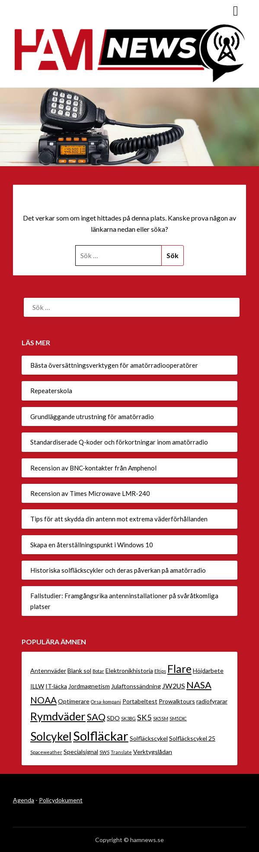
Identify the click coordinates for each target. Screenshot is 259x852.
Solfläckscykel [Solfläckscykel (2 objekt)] (149, 738)
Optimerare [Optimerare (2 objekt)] (74, 701)
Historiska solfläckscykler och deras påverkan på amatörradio (118, 570)
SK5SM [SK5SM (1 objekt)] (160, 718)
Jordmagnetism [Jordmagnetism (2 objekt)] (89, 686)
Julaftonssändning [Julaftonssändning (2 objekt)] (136, 686)
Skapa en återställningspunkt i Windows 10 (91, 545)
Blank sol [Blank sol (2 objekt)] (79, 670)
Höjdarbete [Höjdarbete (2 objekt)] (208, 670)
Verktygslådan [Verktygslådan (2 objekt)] (152, 751)
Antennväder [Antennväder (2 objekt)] (48, 670)
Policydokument (61, 800)
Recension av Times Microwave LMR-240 (90, 493)
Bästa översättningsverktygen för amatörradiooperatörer (114, 365)
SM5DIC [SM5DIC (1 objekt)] (178, 718)
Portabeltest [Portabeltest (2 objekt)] (139, 701)
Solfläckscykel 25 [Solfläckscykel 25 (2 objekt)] (192, 738)
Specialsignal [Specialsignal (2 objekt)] (81, 751)
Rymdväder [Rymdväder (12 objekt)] (58, 716)
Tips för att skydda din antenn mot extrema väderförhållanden (119, 519)
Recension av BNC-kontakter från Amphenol (93, 468)
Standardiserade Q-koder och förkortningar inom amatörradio (119, 442)
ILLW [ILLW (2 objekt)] (37, 686)
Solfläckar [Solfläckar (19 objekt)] (100, 735)
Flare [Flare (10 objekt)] (179, 669)
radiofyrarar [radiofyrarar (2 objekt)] (211, 701)
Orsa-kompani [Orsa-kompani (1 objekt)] (106, 701)
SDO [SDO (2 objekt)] (113, 718)
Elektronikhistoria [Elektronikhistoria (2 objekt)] (129, 670)
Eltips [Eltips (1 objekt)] (160, 671)
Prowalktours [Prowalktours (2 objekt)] (177, 701)
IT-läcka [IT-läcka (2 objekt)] (56, 686)
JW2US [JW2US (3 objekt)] (173, 686)
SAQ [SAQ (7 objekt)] (96, 717)
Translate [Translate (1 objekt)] (121, 752)
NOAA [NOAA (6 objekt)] (43, 699)
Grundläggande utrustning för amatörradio (92, 416)
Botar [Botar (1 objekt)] (98, 671)
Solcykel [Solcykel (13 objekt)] (51, 736)
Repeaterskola (51, 390)
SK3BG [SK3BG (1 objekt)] (128, 718)
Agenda (23, 800)
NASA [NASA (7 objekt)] (198, 685)
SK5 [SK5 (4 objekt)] (144, 717)
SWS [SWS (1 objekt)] (104, 752)
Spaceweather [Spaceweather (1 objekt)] (46, 752)
